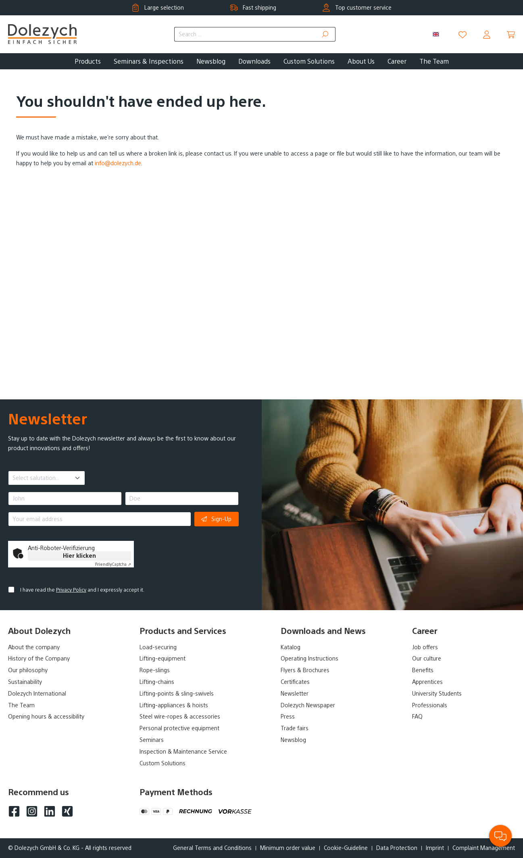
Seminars (152, 740)
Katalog (290, 647)
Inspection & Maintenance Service (183, 751)
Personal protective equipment (179, 728)
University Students (437, 693)
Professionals (429, 705)
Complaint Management (483, 848)
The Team (21, 705)
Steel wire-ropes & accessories (180, 716)
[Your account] (487, 35)
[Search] (325, 34)
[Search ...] (244, 34)
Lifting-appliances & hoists (174, 705)
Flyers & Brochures (305, 670)
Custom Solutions (162, 763)
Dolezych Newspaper (308, 705)
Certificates (295, 682)
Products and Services (183, 631)
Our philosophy (28, 670)
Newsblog (293, 740)
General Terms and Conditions (212, 848)
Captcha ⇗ (113, 564)
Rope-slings (155, 670)
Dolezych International (37, 693)
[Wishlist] (462, 35)
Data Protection (396, 848)
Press (288, 716)
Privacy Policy (71, 590)
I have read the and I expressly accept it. (82, 590)
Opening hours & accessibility (46, 716)
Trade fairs (294, 728)
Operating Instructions (309, 658)
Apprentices (427, 682)
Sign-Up (216, 518)
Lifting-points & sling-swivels (177, 693)
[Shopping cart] (511, 35)
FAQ (417, 716)
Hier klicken (79, 556)
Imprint (435, 848)
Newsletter (294, 693)
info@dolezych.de (118, 163)
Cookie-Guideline (346, 848)
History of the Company (39, 658)
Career (425, 631)
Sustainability (25, 682)
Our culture (426, 658)
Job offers (425, 647)
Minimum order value (287, 848)
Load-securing (158, 647)
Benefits (422, 670)
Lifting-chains (157, 682)
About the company (34, 647)
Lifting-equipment (162, 658)
